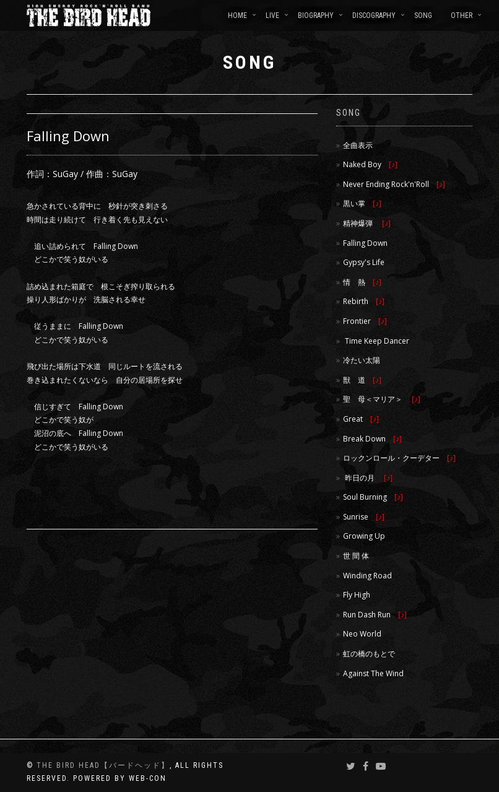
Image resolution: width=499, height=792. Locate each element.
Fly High (356, 595)
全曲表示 (358, 145)
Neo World (362, 634)
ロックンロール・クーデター (399, 458)
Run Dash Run (375, 614)
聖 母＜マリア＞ (381, 399)
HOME (237, 15)
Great (361, 419)
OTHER (461, 15)
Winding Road (367, 575)
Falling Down (365, 243)
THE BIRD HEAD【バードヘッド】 (103, 765)
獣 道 (362, 380)
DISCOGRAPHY (374, 15)
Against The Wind (373, 673)
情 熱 (362, 282)
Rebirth (363, 301)
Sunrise (363, 516)
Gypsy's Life (363, 262)
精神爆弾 (367, 223)
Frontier (365, 321)
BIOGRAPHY (316, 15)
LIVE (272, 15)
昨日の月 (368, 477)
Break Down (372, 438)
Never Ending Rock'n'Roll (394, 184)
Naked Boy (370, 164)
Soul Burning (373, 497)
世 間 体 (356, 555)
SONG (423, 15)
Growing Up (364, 536)
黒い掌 (362, 203)
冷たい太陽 (361, 360)
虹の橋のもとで (369, 653)
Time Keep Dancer (376, 341)
